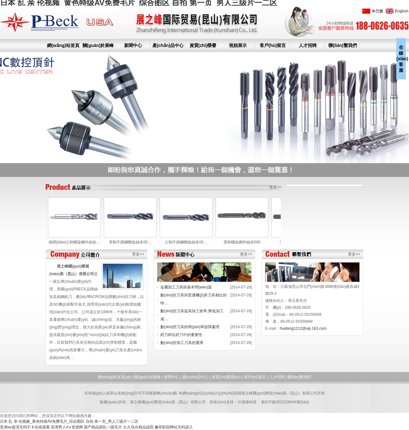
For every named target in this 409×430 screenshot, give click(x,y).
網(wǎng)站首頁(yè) (114, 377)
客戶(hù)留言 (273, 45)
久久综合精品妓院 (138, 427)
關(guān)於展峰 (98, 45)
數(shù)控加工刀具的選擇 (181, 343)
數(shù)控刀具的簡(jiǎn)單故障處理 (189, 327)
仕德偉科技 (247, 402)
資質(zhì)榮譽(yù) (226, 377)
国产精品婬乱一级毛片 (103, 427)
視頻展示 (238, 45)
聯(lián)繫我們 (342, 45)
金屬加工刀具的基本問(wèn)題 (186, 287)
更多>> (275, 187)
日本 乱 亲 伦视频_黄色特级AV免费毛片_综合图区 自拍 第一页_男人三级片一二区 (69, 421)
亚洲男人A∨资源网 (67, 427)
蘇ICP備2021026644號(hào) (285, 402)
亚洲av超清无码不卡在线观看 (25, 427)
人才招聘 (308, 45)
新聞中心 (133, 45)
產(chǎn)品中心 (168, 45)
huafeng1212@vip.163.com (303, 328)
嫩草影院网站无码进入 (174, 427)
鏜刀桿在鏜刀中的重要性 (181, 335)
